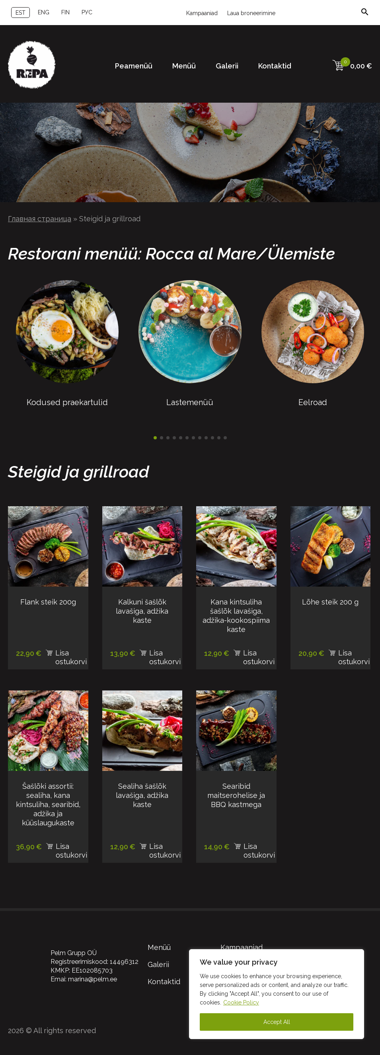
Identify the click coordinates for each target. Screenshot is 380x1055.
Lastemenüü (189, 397)
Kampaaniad (202, 13)
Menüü (184, 66)
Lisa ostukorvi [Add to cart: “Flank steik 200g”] (71, 654)
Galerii (227, 66)
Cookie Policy (241, 1002)
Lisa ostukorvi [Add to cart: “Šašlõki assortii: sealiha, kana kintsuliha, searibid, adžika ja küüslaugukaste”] (71, 848)
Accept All (276, 1022)
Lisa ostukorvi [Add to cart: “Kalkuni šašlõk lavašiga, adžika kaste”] (165, 654)
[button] (155, 437)
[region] (276, 994)
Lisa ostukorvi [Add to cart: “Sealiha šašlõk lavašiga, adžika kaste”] (165, 848)
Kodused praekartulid (67, 397)
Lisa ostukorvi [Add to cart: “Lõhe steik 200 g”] (354, 654)
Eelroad (312, 397)
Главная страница (39, 219)
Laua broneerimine (251, 13)
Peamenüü (133, 66)
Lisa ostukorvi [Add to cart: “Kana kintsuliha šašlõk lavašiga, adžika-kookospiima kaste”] (259, 654)
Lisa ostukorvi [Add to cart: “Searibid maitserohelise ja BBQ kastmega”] (259, 848)
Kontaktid (274, 66)
